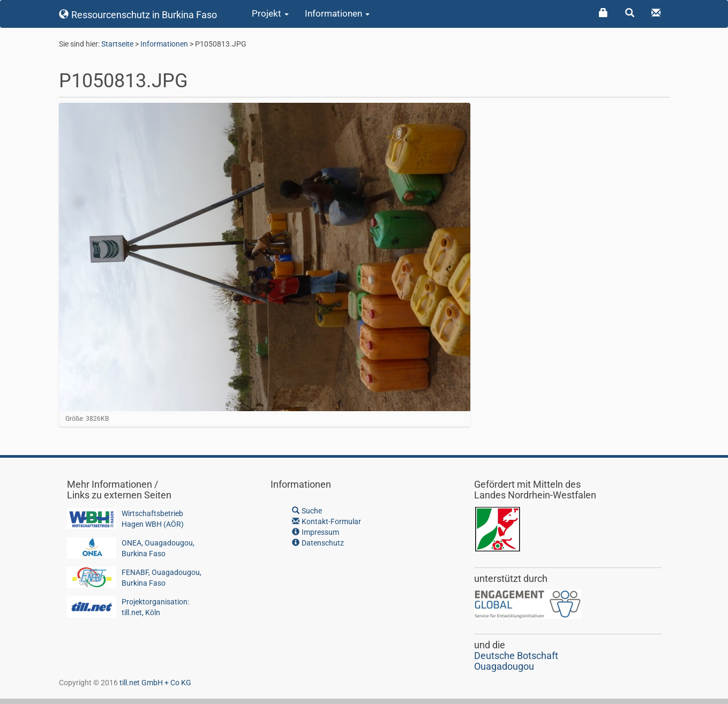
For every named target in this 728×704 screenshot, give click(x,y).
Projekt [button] (270, 13)
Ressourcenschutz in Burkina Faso (138, 14)
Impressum (315, 532)
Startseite (117, 44)
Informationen (164, 44)
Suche (307, 510)
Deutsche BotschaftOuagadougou (516, 661)
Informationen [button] (337, 13)
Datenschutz (318, 543)
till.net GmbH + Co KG (155, 682)
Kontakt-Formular (326, 521)
